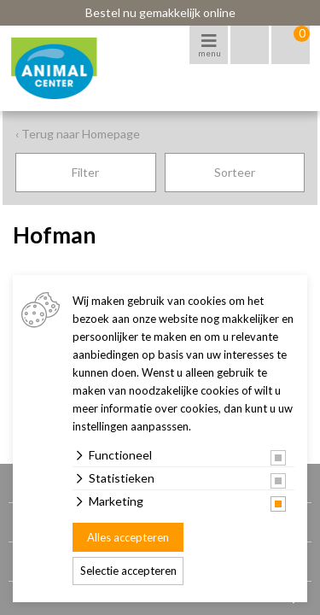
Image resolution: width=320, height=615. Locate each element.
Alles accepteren (128, 537)
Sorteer (234, 172)
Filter (85, 172)
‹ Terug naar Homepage (77, 133)
